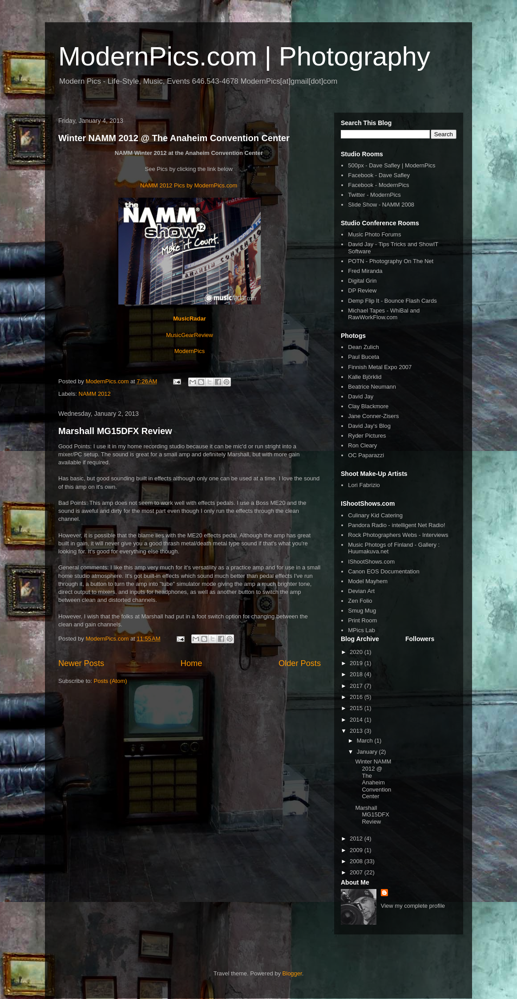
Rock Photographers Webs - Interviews (398, 535)
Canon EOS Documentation (383, 571)
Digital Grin (362, 280)
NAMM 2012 (95, 393)
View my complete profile (413, 905)
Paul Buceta (363, 356)
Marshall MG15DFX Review (115, 431)
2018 (357, 674)
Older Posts (300, 663)
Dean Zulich (363, 347)
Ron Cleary (362, 445)
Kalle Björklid (364, 377)
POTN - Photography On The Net (390, 261)
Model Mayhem (368, 581)
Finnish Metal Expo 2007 (380, 367)
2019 (357, 663)
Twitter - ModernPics (374, 194)
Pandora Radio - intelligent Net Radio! (396, 525)
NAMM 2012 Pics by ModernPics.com (188, 185)
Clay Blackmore (368, 406)
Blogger (292, 973)
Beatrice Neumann (372, 386)
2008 (357, 861)
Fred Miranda (365, 271)
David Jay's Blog (369, 425)
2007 (357, 872)
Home (191, 663)
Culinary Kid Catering (375, 515)
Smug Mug (362, 610)
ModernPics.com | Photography (244, 56)
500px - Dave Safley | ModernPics (391, 165)
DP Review (362, 290)
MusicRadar (189, 318)
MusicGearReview (189, 335)
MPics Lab (361, 630)
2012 (357, 838)
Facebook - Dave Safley (379, 175)
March (366, 740)
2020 (357, 652)
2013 (357, 730)
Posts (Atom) (110, 681)
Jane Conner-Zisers (373, 416)
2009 (357, 850)
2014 (357, 719)
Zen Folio (360, 600)
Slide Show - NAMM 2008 (381, 204)
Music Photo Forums (374, 234)
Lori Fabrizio (364, 485)
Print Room (362, 620)
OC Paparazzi (366, 455)
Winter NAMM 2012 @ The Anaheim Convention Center (174, 138)
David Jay (360, 396)
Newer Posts (81, 663)
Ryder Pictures (367, 435)
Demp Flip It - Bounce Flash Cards (392, 300)
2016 (357, 697)
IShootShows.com (371, 561)
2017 (357, 685)
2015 (357, 708)
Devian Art (361, 591)
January (368, 751)
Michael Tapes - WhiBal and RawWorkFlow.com (384, 314)
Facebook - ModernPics (378, 185)
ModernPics (189, 351)
